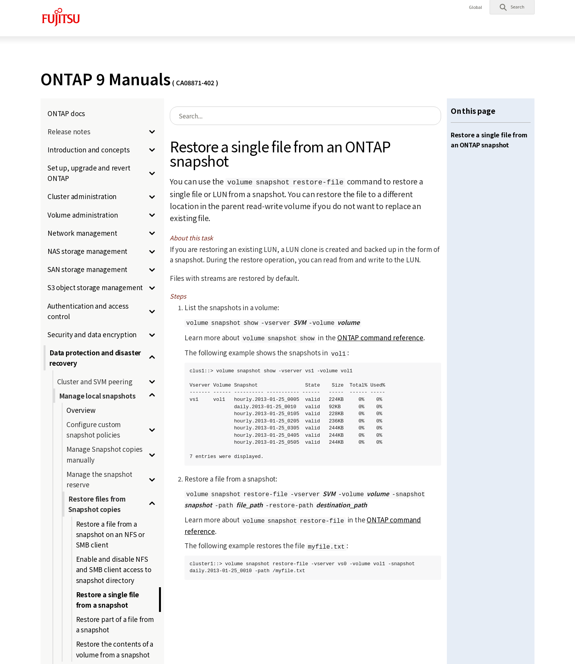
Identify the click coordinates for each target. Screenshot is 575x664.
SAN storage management (87, 269)
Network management (82, 233)
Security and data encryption (92, 334)
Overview (81, 410)
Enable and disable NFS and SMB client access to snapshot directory (113, 569)
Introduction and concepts (88, 149)
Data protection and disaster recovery (95, 358)
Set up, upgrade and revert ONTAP (88, 173)
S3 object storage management (95, 287)
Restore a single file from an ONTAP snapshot (489, 139)
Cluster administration (82, 196)
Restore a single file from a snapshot (107, 600)
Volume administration (82, 215)
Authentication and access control (88, 311)
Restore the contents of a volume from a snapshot (115, 649)
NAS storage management (87, 251)
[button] (512, 7)
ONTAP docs (66, 113)
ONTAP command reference (380, 337)
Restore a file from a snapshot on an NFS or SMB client (110, 534)
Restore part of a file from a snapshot (115, 624)
